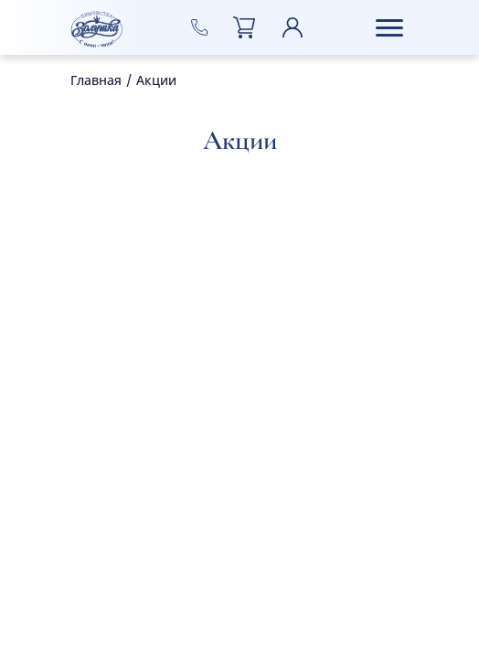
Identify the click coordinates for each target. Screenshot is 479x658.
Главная (96, 81)
